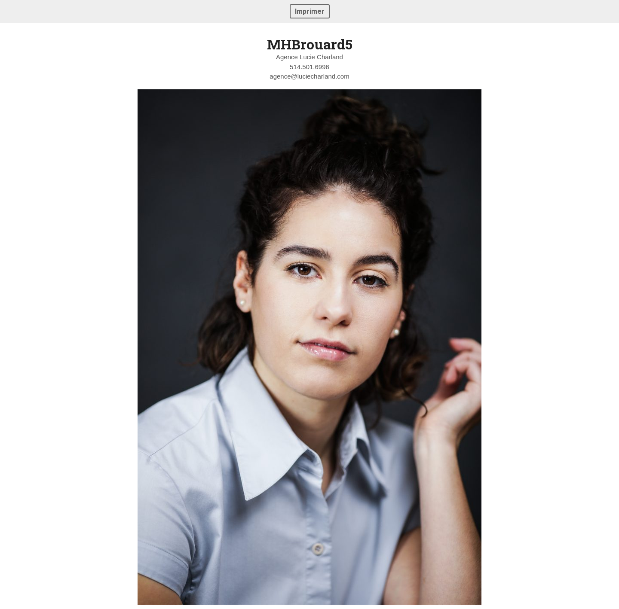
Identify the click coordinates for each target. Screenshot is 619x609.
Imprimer (310, 11)
